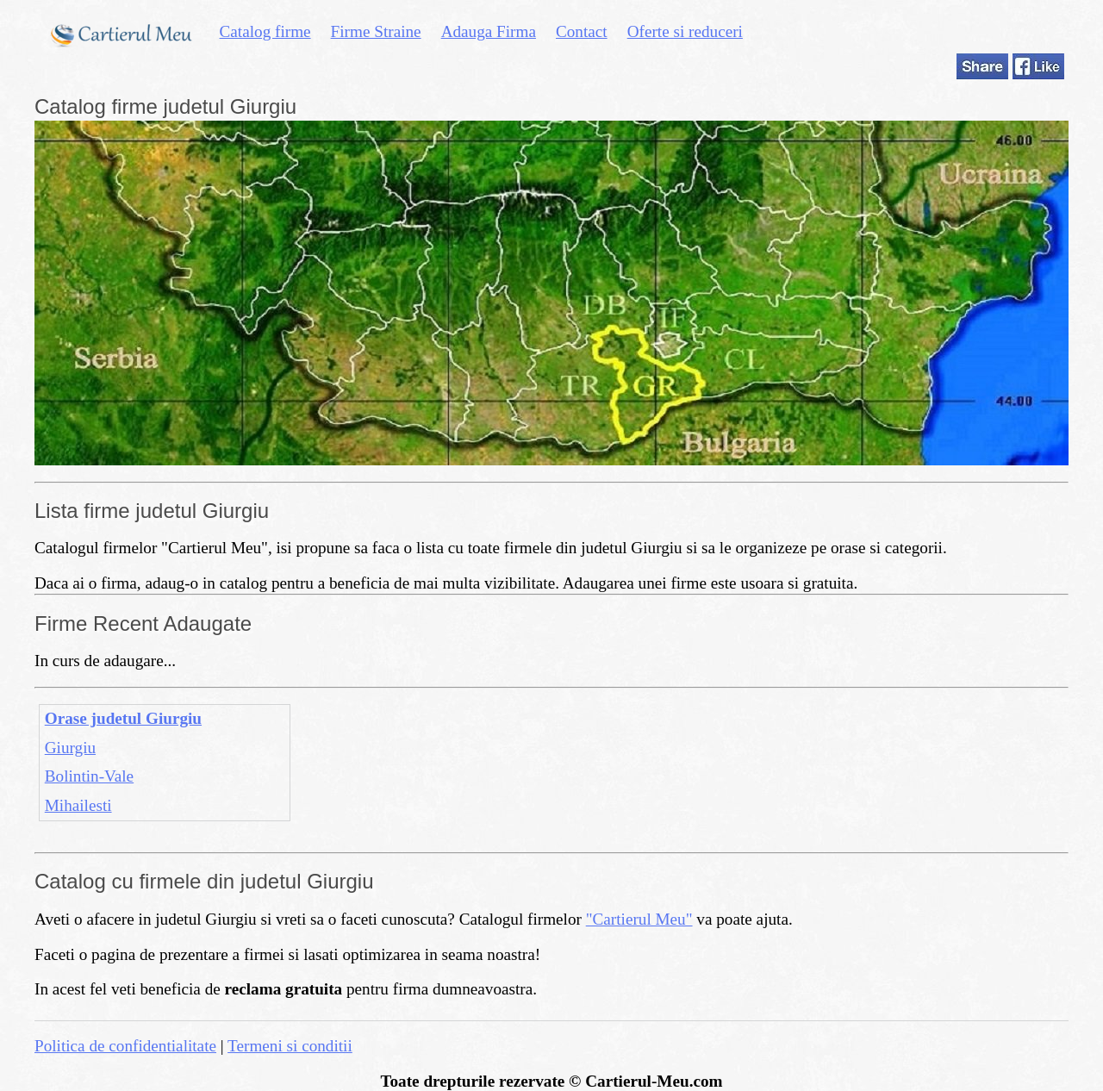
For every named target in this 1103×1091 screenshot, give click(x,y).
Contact (582, 31)
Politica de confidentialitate (125, 1046)
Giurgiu (70, 748)
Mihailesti (78, 805)
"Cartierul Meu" (639, 919)
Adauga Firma (488, 31)
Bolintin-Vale (89, 776)
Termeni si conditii (289, 1046)
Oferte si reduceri (685, 31)
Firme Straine (376, 31)
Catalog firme (265, 31)
